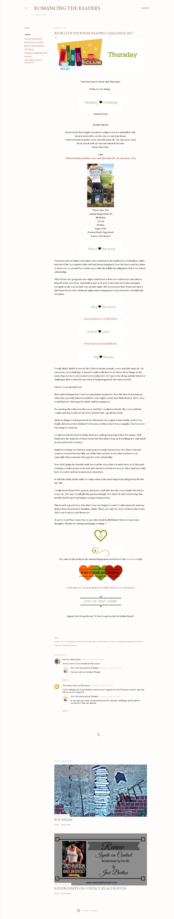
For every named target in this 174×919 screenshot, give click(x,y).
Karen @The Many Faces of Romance (116, 587)
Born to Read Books (34, 46)
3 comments (66, 893)
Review (28, 56)
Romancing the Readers (67, 8)
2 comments (66, 825)
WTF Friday (63, 820)
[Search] (145, 8)
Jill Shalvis (29, 49)
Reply (65, 680)
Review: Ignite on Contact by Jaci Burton (90, 888)
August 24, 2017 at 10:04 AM (92, 660)
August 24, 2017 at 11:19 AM (102, 686)
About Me (40, 15)
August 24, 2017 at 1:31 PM (110, 696)
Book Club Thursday (33, 42)
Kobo (114, 318)
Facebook (99, 343)
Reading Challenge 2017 (36, 53)
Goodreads (132, 559)
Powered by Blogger (87, 910)
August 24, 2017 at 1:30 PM (110, 668)
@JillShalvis (111, 343)
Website (88, 343)
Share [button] (27, 28)
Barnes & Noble (102, 318)
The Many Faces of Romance (33, 61)
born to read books (71, 659)
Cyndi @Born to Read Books (80, 587)
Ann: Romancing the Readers (85, 668)
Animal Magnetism (33, 39)
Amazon (88, 318)
